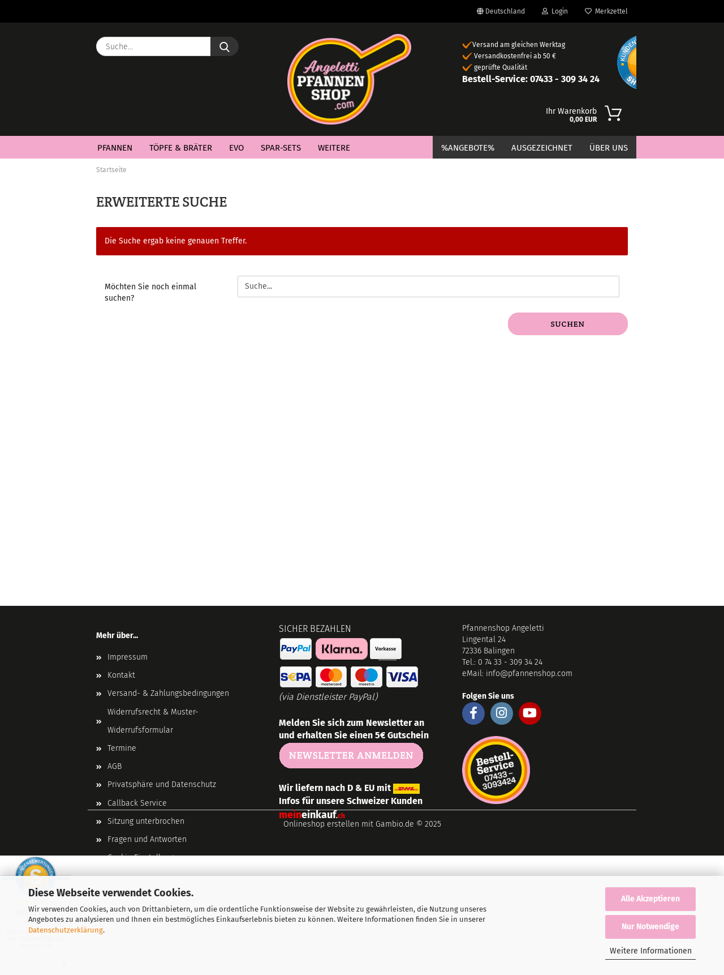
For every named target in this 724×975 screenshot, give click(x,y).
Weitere (334, 148)
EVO (236, 148)
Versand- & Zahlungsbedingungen (168, 693)
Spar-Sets (281, 148)
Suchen (568, 324)
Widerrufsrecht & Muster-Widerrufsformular (153, 721)
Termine (121, 748)
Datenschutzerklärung (65, 930)
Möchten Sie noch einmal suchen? (150, 292)
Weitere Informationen (651, 951)
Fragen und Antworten (147, 839)
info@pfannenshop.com (529, 673)
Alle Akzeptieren (650, 899)
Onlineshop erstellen (321, 824)
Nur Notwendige (650, 926)
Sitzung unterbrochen (145, 821)
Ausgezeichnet (541, 148)
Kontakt (121, 675)
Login (555, 11)
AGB (114, 766)
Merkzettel (606, 11)
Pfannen (114, 148)
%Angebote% (467, 148)
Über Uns (608, 148)
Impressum (127, 657)
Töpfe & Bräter (180, 148)
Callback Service (137, 803)
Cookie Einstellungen (145, 857)
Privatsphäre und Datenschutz (161, 784)
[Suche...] (224, 46)
